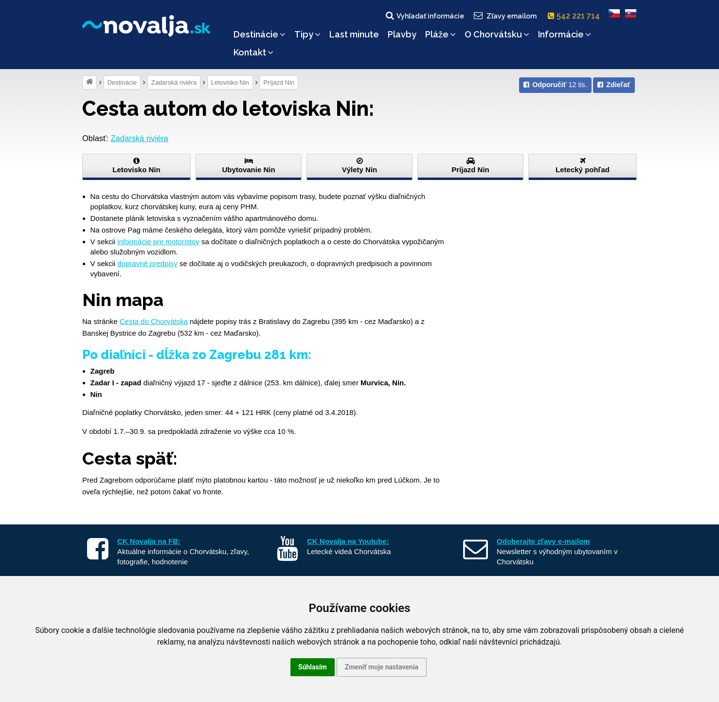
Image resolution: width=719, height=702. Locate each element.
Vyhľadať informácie (424, 15)
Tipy (307, 34)
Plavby (402, 34)
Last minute (354, 34)
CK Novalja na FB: (148, 541)
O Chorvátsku (497, 34)
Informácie (564, 34)
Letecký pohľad (582, 165)
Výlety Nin (359, 165)
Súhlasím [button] (312, 667)
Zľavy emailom (505, 15)
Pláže (440, 34)
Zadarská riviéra (174, 82)
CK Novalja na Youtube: (348, 541)
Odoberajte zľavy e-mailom (543, 541)
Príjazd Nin (278, 82)
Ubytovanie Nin (248, 165)
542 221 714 (576, 15)
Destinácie (260, 34)
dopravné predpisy (147, 263)
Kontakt (253, 52)
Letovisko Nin (230, 82)
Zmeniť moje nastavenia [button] (381, 667)
